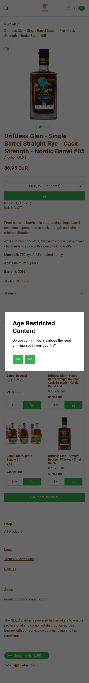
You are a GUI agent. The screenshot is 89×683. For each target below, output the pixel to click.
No (30, 359)
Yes (18, 359)
